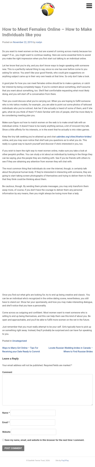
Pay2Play (65, 460)
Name (6, 412)
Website (6, 432)
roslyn (39, 42)
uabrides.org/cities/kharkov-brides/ (74, 136)
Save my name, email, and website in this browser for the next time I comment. (44, 440)
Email (5, 422)
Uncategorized (19, 341)
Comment (7, 372)
